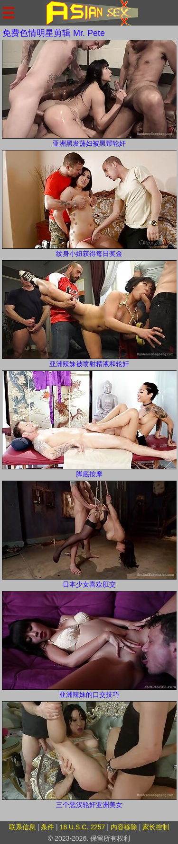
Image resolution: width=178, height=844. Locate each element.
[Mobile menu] (8, 12)
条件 (47, 827)
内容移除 (124, 827)
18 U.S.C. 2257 (82, 827)
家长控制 (155, 827)
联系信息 (22, 827)
